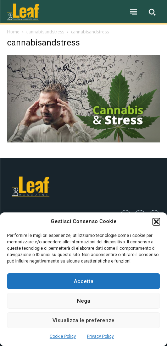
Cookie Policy (63, 336)
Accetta (84, 281)
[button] (156, 221)
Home (13, 32)
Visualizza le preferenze (83, 320)
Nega (83, 301)
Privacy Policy (100, 336)
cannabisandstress (45, 32)
